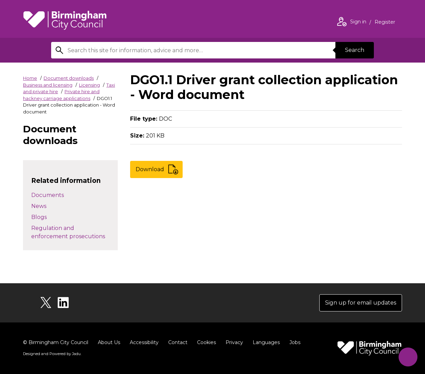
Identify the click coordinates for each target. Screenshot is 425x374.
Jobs (294, 342)
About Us (109, 342)
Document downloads (69, 78)
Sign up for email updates (360, 302)
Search (354, 50)
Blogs (39, 217)
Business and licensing (47, 85)
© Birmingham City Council (55, 342)
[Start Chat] (408, 357)
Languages (266, 342)
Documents (47, 195)
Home (30, 78)
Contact (177, 342)
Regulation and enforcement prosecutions (68, 232)
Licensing (89, 85)
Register (385, 22)
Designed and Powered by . (52, 353)
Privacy (234, 342)
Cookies (206, 342)
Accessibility (144, 342)
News (38, 206)
